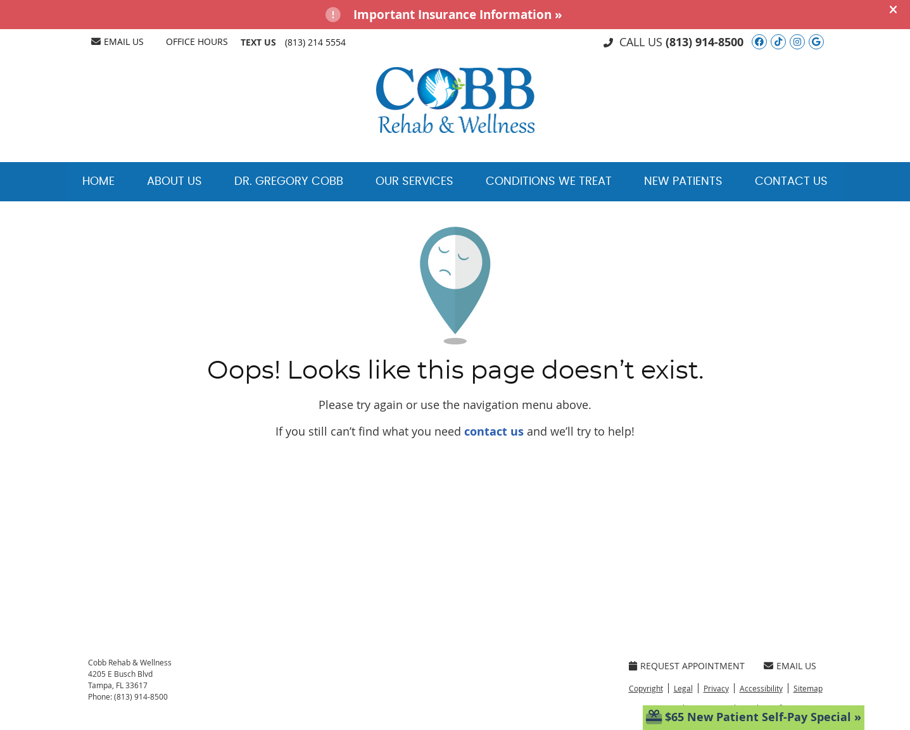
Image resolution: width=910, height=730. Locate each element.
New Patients (683, 181)
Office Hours (197, 41)
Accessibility (761, 688)
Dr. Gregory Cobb (288, 181)
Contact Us (791, 181)
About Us (174, 181)
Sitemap (808, 688)
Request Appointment (687, 666)
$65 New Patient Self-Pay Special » (753, 717)
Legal (683, 688)
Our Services (414, 181)
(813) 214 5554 (315, 42)
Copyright (646, 688)
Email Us (117, 41)
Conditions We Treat (549, 181)
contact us (494, 431)
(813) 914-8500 (704, 42)
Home (98, 181)
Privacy (716, 688)
